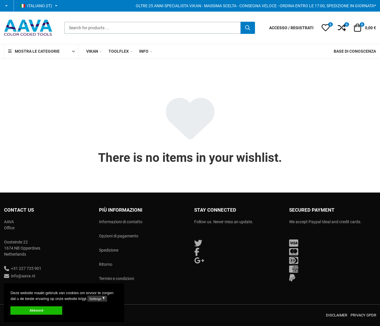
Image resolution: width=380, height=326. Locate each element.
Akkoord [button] (36, 310)
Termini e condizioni (116, 278)
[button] (7, 5)
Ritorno (105, 264)
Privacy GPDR (363, 315)
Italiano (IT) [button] (36, 5)
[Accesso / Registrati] (291, 28)
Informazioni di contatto (120, 221)
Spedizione (108, 250)
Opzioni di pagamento (118, 236)
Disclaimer (336, 315)
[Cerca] (248, 28)
